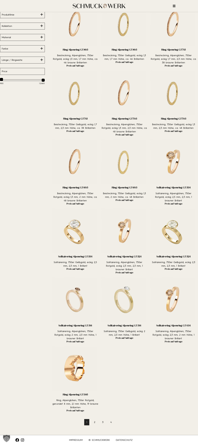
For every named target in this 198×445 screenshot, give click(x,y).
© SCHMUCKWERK (99, 440)
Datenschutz (124, 440)
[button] (6, 438)
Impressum (76, 440)
